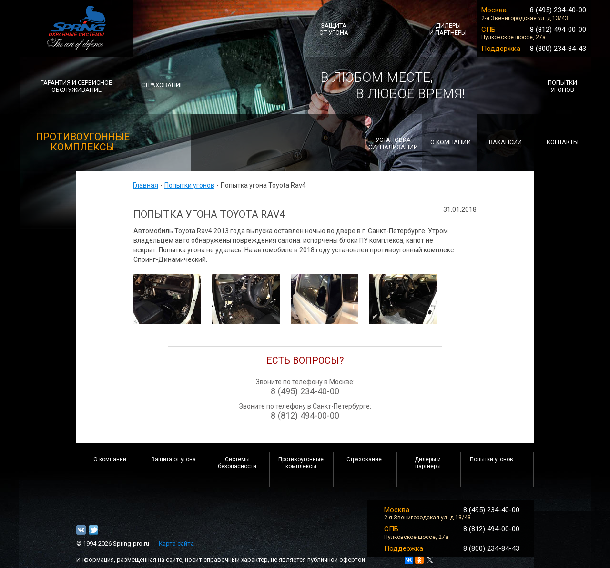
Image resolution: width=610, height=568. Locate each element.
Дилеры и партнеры (428, 462)
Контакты (563, 142)
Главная (145, 185)
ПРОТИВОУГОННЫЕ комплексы (83, 142)
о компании (450, 142)
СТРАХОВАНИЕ (162, 85)
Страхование (364, 459)
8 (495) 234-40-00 (558, 10)
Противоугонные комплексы (301, 462)
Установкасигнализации (393, 143)
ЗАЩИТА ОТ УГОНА (333, 29)
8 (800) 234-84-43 (558, 48)
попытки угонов (562, 86)
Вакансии (505, 142)
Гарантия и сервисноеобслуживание (76, 86)
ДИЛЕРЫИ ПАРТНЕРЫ (448, 29)
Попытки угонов (189, 185)
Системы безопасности (237, 462)
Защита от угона (173, 459)
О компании (109, 459)
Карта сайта (176, 543)
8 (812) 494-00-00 (558, 29)
